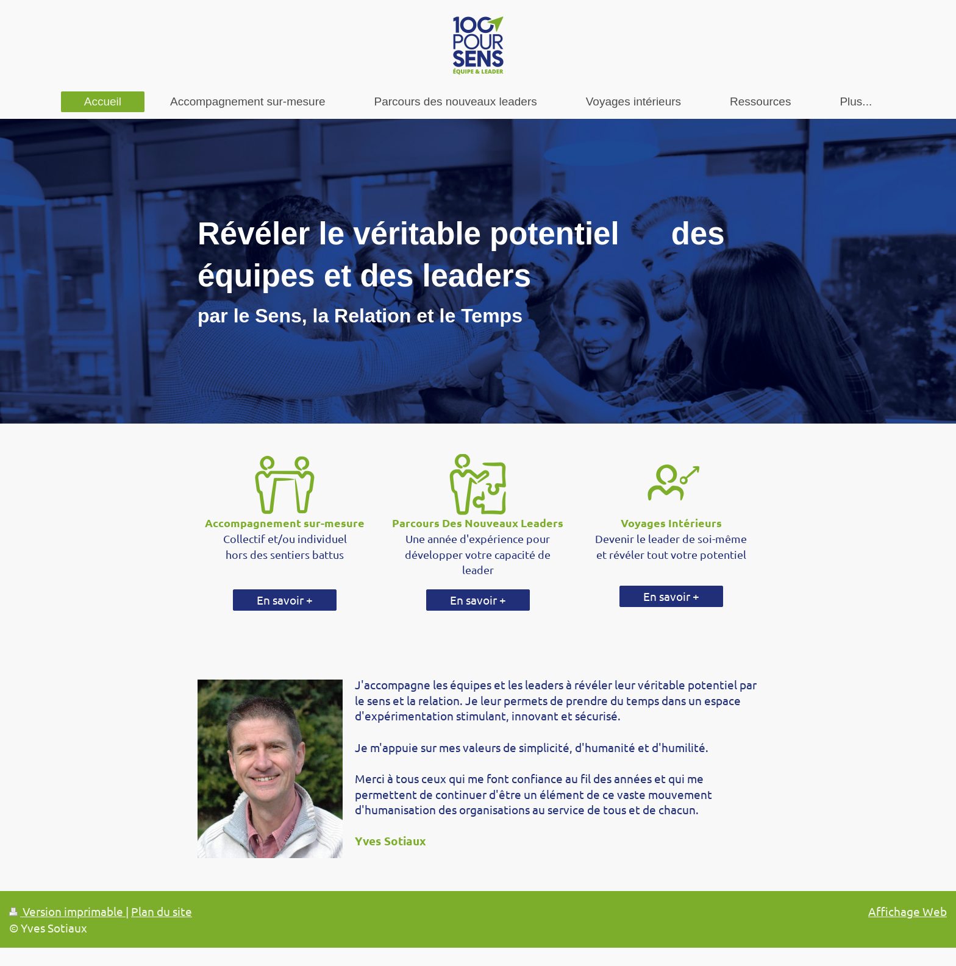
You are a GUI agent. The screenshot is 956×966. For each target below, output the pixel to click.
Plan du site (161, 911)
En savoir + (285, 599)
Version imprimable (67, 911)
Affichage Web (907, 911)
